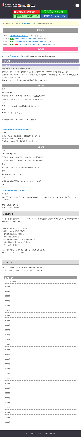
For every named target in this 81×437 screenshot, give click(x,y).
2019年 (7, 320)
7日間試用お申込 (26, 16)
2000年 (7, 412)
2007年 (7, 378)
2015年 (7, 340)
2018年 (7, 325)
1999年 (7, 417)
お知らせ (9, 278)
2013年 (7, 349)
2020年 (7, 315)
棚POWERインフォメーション (19, 36)
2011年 (7, 359)
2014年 (7, 344)
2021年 (7, 310)
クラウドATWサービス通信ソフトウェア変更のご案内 (35, 44)
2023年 (7, 301)
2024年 (7, 296)
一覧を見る (40, 49)
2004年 (7, 393)
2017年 (7, 330)
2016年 (7, 335)
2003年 (7, 398)
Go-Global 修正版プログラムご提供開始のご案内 (29, 41)
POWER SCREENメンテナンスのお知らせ (27, 39)
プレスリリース (10, 281)
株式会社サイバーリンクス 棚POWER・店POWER (19, 5)
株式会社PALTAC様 (28, 23)
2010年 (7, 364)
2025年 (7, 291)
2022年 (7, 306)
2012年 (7, 354)
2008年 (7, 373)
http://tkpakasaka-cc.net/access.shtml (15, 129)
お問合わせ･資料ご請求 (26, 12)
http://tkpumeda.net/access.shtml (13, 190)
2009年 (7, 369)
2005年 (7, 388)
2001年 (7, 407)
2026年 (7, 286)
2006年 (7, 383)
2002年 (7, 403)
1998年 (7, 422)
